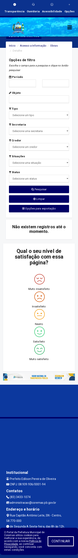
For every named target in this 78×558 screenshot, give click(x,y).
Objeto (15, 92)
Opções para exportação (39, 208)
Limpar (39, 198)
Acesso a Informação (33, 45)
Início (12, 45)
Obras (54, 45)
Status (14, 172)
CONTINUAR (61, 541)
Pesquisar (39, 189)
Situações (17, 156)
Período (16, 77)
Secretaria (17, 124)
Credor (15, 140)
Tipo (13, 108)
